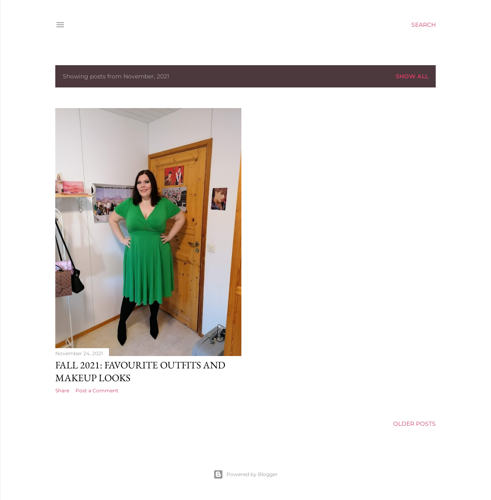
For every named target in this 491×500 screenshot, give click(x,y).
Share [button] (62, 390)
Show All (412, 76)
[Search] (423, 25)
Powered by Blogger (245, 474)
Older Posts (414, 423)
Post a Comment (97, 390)
